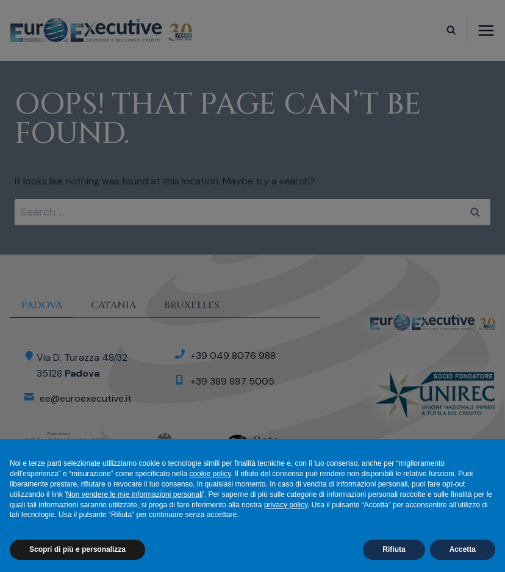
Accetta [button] (462, 549)
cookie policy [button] (210, 473)
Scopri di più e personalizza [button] (77, 549)
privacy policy (285, 505)
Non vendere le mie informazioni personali (134, 494)
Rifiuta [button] (393, 549)
